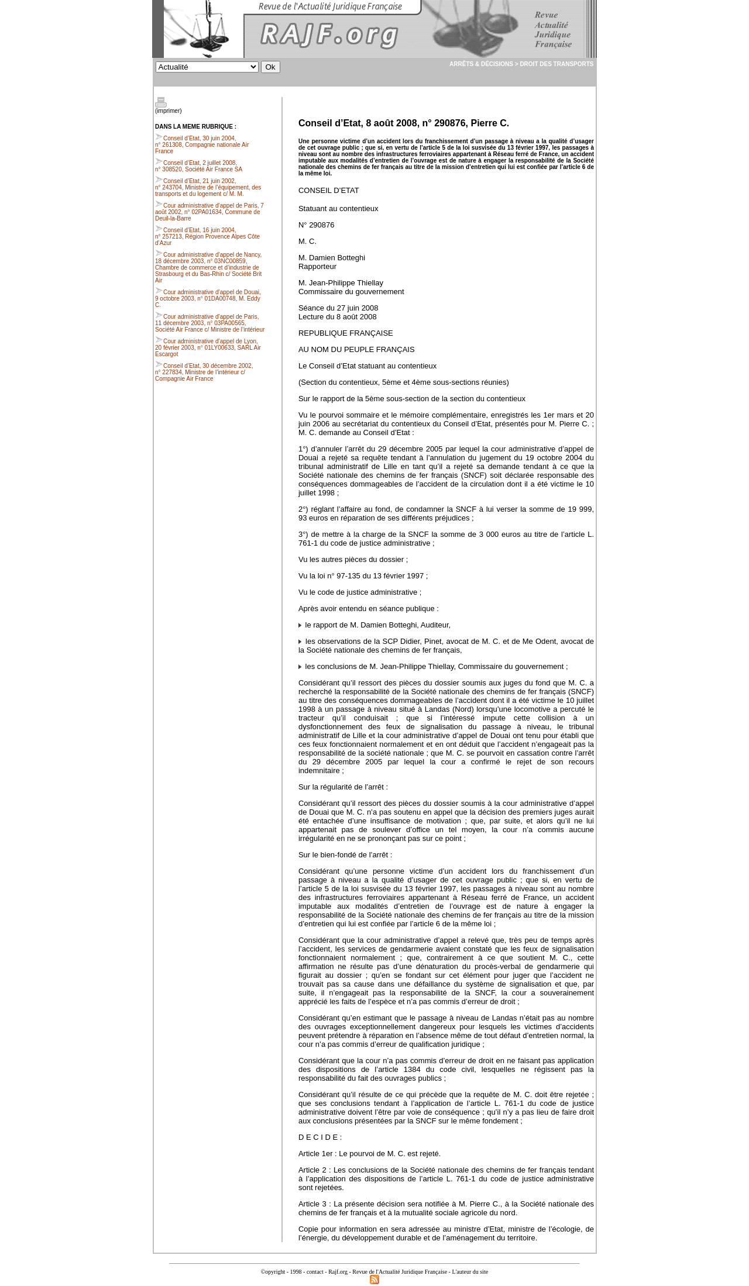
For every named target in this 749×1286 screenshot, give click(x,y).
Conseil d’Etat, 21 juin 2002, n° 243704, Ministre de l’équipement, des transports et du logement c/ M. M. (208, 187)
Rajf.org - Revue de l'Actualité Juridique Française (387, 1271)
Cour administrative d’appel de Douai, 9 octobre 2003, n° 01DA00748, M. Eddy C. (208, 298)
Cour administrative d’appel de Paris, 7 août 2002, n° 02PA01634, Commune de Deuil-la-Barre (209, 212)
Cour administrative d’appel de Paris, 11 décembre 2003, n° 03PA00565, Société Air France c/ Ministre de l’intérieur (209, 323)
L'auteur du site (470, 1271)
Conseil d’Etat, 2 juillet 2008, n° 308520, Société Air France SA (198, 166)
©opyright (273, 1271)
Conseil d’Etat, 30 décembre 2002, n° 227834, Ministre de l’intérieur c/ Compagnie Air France (204, 372)
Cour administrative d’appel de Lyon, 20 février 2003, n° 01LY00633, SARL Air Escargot (208, 347)
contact (315, 1271)
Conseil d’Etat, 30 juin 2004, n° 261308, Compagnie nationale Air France (202, 144)
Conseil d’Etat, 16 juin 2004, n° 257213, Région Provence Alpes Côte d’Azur (207, 236)
